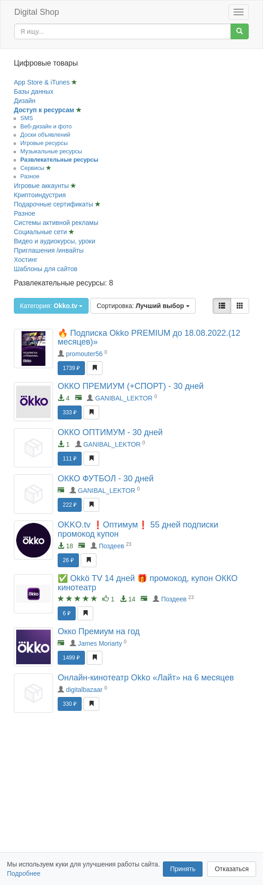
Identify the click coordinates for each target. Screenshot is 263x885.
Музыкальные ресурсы (51, 151)
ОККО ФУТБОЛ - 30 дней (106, 478)
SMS (26, 118)
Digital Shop (36, 12)
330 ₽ (70, 704)
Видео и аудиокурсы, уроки (55, 241)
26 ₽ (68, 560)
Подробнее (24, 873)
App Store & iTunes (43, 82)
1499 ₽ (71, 658)
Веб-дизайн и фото (46, 126)
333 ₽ (70, 412)
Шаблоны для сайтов (46, 269)
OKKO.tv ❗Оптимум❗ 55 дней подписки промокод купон (138, 529)
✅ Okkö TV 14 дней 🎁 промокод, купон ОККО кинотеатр (148, 583)
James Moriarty (100, 643)
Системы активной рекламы (56, 222)
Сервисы (33, 168)
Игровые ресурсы (44, 143)
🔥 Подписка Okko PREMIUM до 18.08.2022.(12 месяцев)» (149, 337)
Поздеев (111, 546)
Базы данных (34, 91)
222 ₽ (70, 505)
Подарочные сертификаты (54, 204)
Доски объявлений (45, 135)
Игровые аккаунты (42, 185)
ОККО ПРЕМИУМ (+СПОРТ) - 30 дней (130, 386)
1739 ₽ (71, 368)
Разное (30, 176)
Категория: (51, 305)
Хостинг (25, 259)
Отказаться (232, 869)
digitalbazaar (84, 689)
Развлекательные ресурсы (59, 160)
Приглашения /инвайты (49, 250)
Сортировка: (142, 305)
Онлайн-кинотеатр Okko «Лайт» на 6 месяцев (146, 677)
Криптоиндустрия (40, 195)
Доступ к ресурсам (45, 110)
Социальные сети (41, 232)
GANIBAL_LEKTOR (123, 398)
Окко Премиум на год (99, 631)
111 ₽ (70, 458)
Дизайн (25, 100)
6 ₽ (67, 613)
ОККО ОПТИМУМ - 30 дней (110, 432)
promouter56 (84, 354)
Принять (183, 869)
